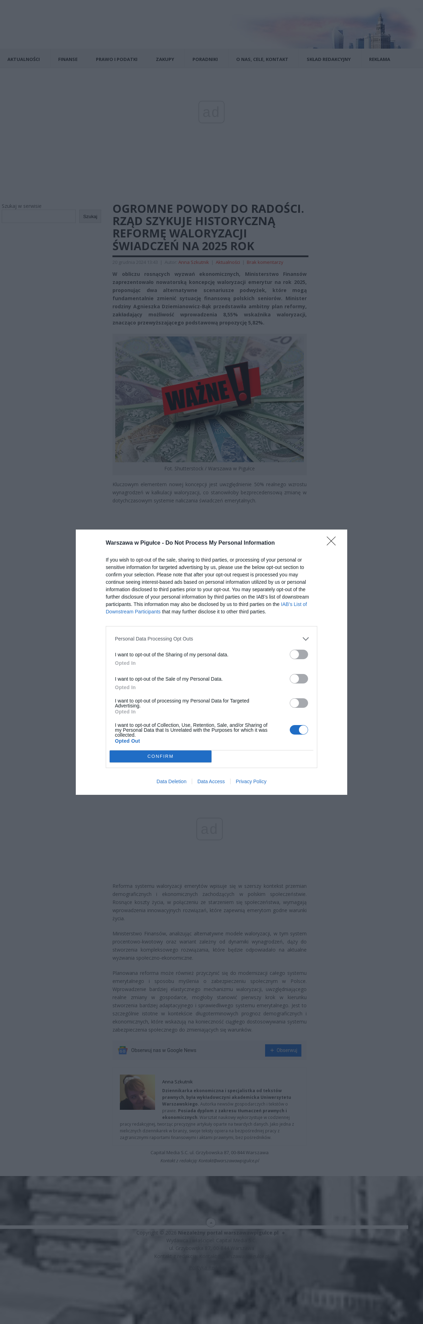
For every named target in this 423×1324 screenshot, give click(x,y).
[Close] (333, 543)
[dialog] (211, 662)
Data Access (211, 781)
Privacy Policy (251, 781)
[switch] (299, 654)
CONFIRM (160, 756)
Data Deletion (171, 781)
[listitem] (211, 639)
